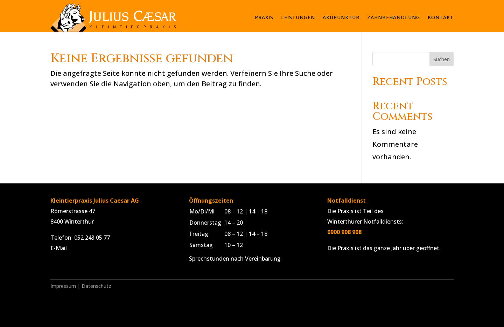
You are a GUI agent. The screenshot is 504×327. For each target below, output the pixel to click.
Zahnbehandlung (393, 17)
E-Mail (58, 248)
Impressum (63, 286)
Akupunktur (341, 17)
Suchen (441, 59)
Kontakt (441, 17)
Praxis (264, 17)
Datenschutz (96, 286)
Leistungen (298, 17)
